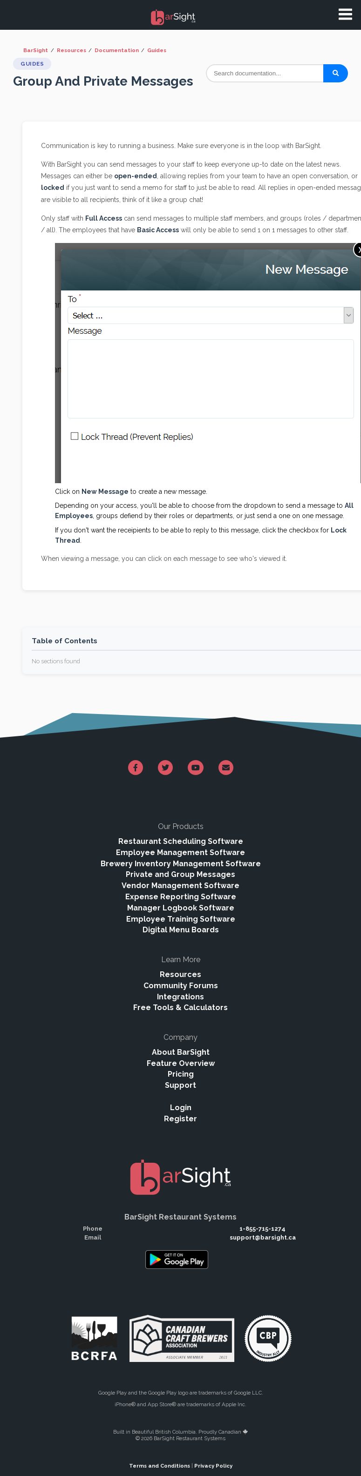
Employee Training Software (180, 919)
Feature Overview (181, 1063)
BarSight (35, 50)
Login (180, 1107)
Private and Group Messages (180, 874)
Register (180, 1118)
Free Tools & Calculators (180, 1007)
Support (180, 1085)
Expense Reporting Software (180, 896)
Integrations (180, 996)
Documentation (117, 50)
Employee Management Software (180, 852)
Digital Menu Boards (181, 929)
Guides (156, 50)
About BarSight (181, 1052)
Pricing (181, 1074)
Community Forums (180, 985)
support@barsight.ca (263, 1237)
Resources (71, 50)
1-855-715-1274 (262, 1228)
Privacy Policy (213, 1466)
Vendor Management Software (180, 885)
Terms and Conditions (159, 1466)
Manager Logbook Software (180, 907)
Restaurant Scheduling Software (180, 841)
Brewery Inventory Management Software (181, 863)
